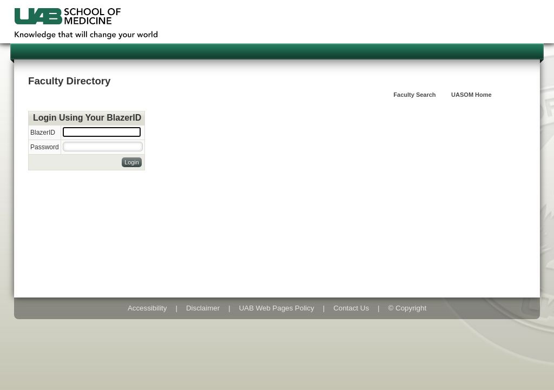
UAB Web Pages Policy (276, 308)
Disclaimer (203, 308)
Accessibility (147, 308)
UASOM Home (471, 94)
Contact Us (351, 308)
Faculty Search (414, 94)
